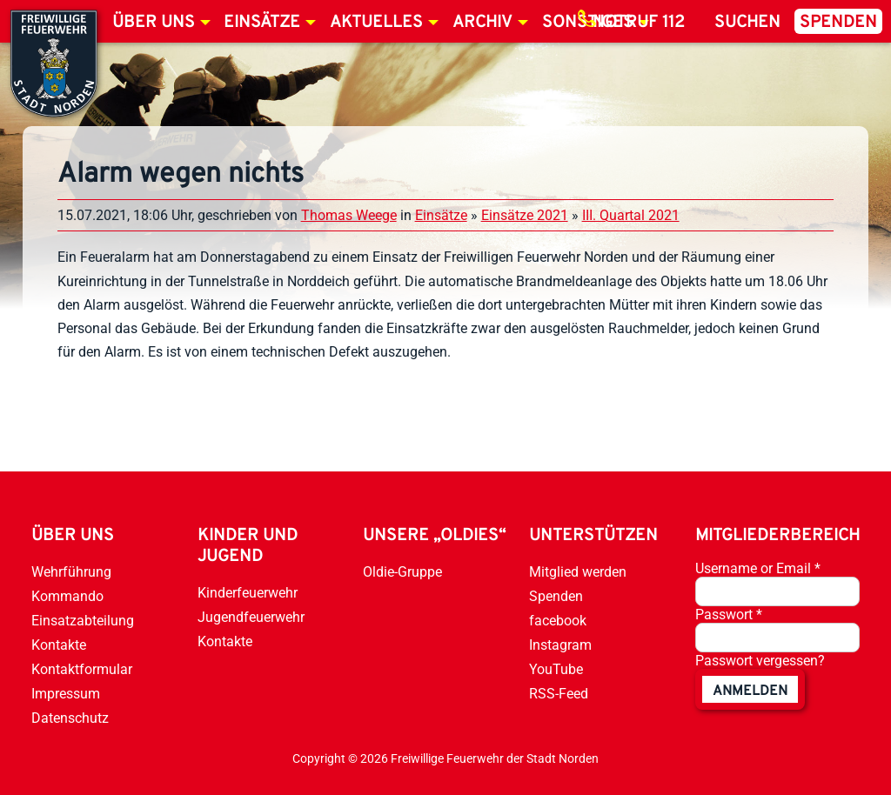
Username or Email (758, 568)
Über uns (153, 22)
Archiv (482, 22)
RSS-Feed (558, 693)
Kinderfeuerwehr (248, 593)
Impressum (65, 693)
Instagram (560, 645)
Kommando (67, 596)
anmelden (750, 691)
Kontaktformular (81, 669)
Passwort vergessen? (760, 660)
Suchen (747, 22)
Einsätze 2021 (524, 215)
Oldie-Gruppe (402, 572)
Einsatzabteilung (82, 620)
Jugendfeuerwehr (251, 617)
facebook (557, 620)
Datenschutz (70, 718)
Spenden (838, 22)
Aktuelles (376, 22)
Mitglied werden (577, 572)
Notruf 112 (639, 22)
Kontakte (58, 645)
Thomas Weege (349, 215)
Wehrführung (71, 572)
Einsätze (262, 22)
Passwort (728, 614)
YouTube (556, 669)
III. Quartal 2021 (631, 215)
